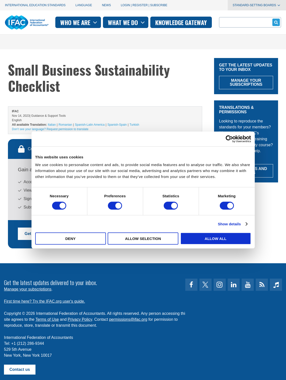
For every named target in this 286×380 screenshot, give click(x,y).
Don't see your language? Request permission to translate (50, 129)
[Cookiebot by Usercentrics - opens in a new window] (229, 139)
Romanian (65, 124)
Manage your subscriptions (27, 288)
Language (83, 5)
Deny (70, 238)
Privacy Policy (80, 319)
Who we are (79, 22)
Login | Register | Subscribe (144, 5)
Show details (229, 224)
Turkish (134, 124)
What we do (127, 22)
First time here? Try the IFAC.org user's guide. (44, 300)
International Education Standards (35, 5)
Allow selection (143, 238)
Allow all (215, 238)
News (106, 5)
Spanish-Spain (117, 124)
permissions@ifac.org (128, 319)
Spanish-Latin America (90, 124)
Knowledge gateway (181, 22)
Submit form (275, 22)
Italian (52, 124)
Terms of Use (47, 319)
